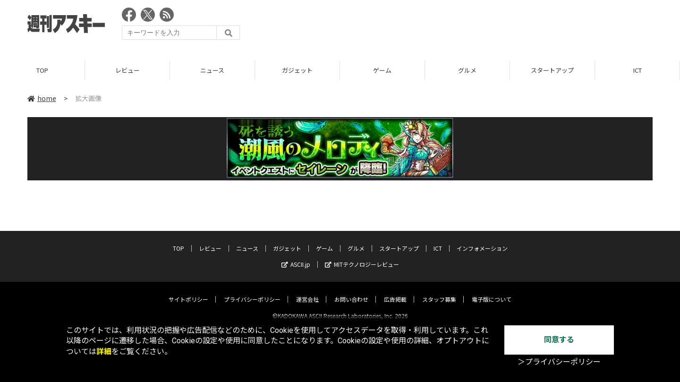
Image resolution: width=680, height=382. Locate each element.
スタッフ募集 (439, 291)
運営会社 (307, 291)
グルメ (467, 70)
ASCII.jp (295, 256)
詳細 (103, 351)
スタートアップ (552, 70)
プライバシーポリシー (252, 291)
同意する (559, 339)
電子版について (491, 291)
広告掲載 (395, 291)
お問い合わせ (351, 291)
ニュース (212, 70)
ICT (637, 70)
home (41, 98)
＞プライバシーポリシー (559, 361)
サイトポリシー (188, 291)
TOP (42, 70)
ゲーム (382, 70)
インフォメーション (482, 240)
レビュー (127, 70)
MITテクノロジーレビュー (362, 256)
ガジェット (297, 70)
